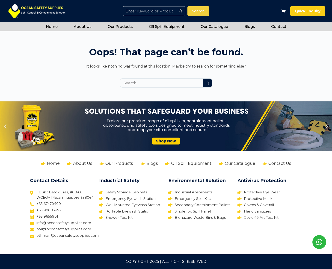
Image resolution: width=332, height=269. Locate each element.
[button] (5, 126)
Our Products (120, 26)
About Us (83, 26)
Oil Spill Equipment (166, 26)
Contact (278, 26)
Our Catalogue (214, 26)
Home (52, 26)
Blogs (249, 26)
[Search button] (207, 83)
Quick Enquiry (307, 11)
